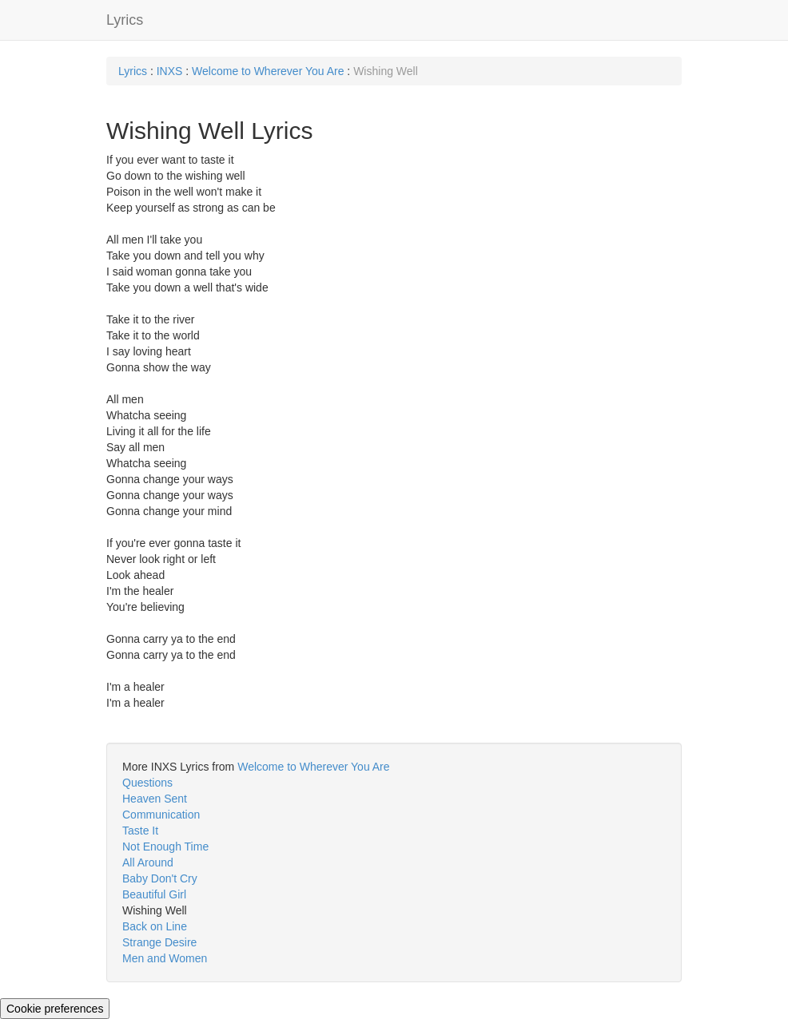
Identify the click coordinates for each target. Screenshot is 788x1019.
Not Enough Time (165, 846)
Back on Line (154, 926)
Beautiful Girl (154, 894)
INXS (170, 71)
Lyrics (124, 20)
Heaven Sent (154, 798)
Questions (147, 782)
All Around (147, 862)
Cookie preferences (54, 1008)
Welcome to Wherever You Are (268, 71)
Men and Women (164, 958)
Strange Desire (159, 942)
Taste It (140, 830)
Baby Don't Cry (159, 878)
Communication (161, 814)
